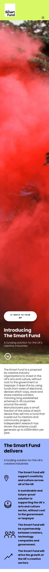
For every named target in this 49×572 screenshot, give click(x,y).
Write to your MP (20, 316)
